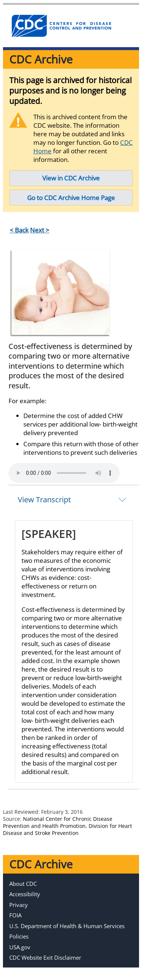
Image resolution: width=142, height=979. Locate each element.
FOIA (15, 915)
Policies (19, 936)
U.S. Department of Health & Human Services (67, 926)
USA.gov (19, 947)
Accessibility (24, 894)
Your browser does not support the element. (64, 473)
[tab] (74, 499)
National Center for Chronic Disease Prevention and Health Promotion (57, 822)
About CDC (23, 883)
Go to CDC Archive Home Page (71, 197)
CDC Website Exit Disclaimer (45, 957)
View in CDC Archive (71, 178)
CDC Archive (41, 59)
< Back (19, 230)
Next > (39, 230)
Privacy (18, 904)
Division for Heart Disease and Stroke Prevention (67, 829)
